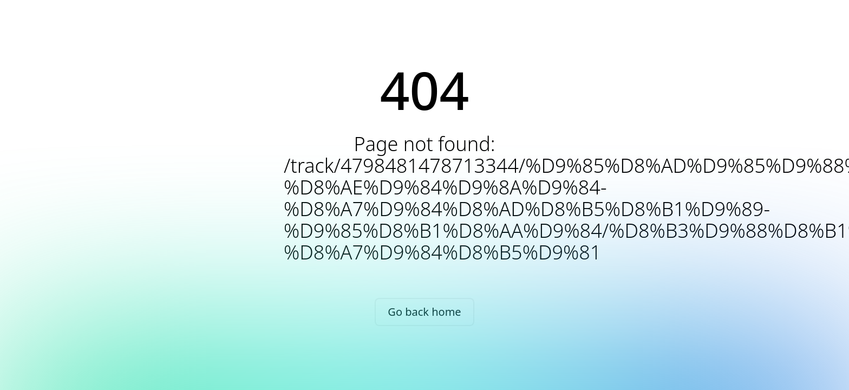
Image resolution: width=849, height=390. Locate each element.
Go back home (424, 311)
